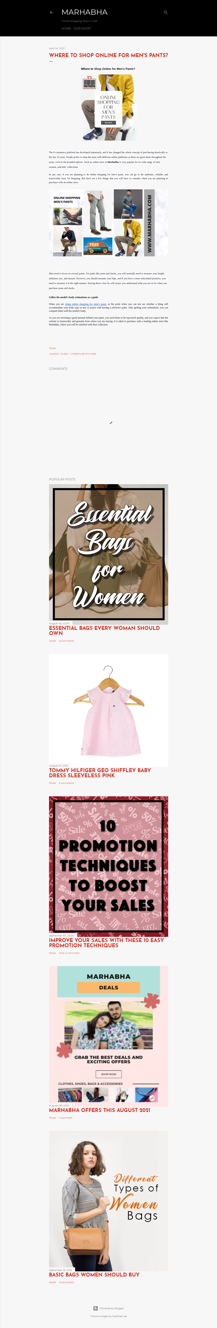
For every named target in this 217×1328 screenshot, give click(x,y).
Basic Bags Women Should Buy (94, 1275)
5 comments (66, 1282)
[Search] (165, 11)
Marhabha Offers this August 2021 (99, 1110)
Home (66, 28)
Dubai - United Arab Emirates (78, 353)
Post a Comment (69, 952)
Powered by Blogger (108, 1308)
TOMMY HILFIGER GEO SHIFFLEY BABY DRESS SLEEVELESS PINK (100, 773)
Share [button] (52, 348)
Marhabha (84, 12)
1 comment (65, 1117)
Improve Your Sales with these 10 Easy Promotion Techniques (106, 943)
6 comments (66, 640)
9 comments (66, 783)
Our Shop (82, 28)
